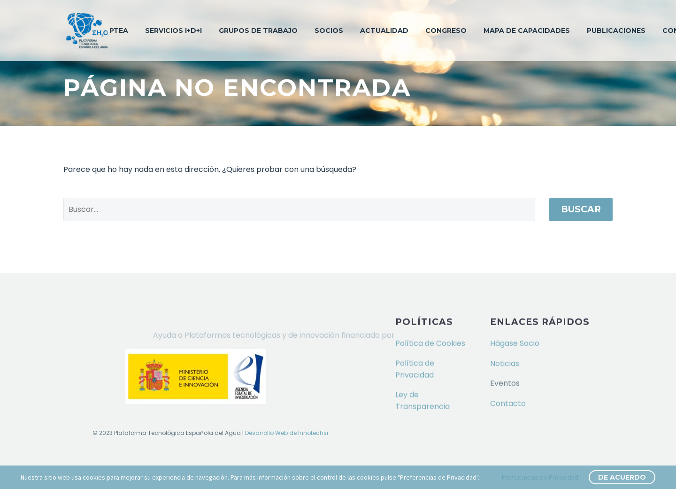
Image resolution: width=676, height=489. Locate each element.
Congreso (446, 30)
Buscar (581, 209)
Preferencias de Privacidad (540, 477)
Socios (329, 30)
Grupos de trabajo (258, 30)
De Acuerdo (622, 477)
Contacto (508, 402)
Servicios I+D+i (173, 30)
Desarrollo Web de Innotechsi (286, 433)
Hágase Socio (514, 342)
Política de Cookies (430, 342)
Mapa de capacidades (527, 30)
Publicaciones (616, 30)
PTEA (118, 30)
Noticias (504, 362)
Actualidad (384, 30)
